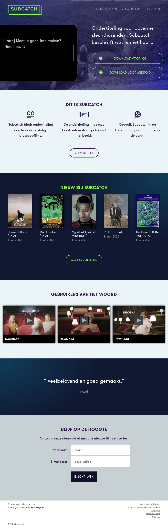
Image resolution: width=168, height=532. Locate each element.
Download (12, 339)
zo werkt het (132, 9)
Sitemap (156, 516)
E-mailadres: (59, 462)
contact (153, 9)
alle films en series (84, 259)
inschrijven (84, 477)
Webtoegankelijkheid (150, 504)
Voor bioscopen (153, 513)
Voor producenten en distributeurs (144, 507)
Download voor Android (124, 72)
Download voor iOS (122, 58)
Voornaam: (60, 450)
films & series (106, 9)
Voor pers (155, 510)
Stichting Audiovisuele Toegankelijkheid (26, 507)
